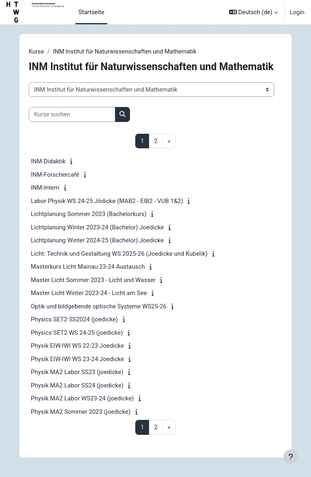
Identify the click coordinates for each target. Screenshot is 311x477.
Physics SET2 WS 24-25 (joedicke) (77, 332)
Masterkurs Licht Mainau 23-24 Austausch (88, 266)
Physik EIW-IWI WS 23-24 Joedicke (77, 359)
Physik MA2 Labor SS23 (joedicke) (77, 372)
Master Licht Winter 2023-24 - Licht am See (89, 293)
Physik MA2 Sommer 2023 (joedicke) (81, 411)
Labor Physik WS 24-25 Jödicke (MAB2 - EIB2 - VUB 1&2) (107, 201)
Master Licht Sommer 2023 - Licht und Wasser (93, 280)
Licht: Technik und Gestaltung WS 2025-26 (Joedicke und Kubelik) (119, 253)
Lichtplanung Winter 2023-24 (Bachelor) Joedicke (97, 227)
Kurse (36, 51)
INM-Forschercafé (55, 174)
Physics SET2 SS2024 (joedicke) (74, 319)
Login (297, 12)
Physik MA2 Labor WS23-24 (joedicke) (82, 398)
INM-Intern (45, 187)
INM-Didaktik (48, 161)
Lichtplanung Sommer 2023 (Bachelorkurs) (89, 214)
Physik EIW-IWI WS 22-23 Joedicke (77, 345)
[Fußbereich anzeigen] (290, 456)
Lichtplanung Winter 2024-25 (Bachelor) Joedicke (97, 240)
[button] (253, 12)
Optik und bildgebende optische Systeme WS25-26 (98, 306)
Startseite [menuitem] (91, 12)
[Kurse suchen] (72, 114)
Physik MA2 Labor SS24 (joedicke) (77, 385)
